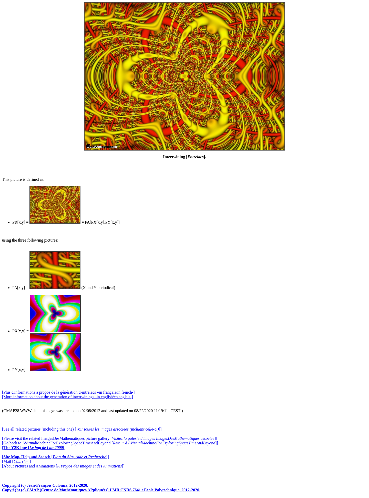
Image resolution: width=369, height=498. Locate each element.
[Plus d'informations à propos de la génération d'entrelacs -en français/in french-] (68, 392)
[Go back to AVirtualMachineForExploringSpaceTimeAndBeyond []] (110, 443)
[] (34, 447)
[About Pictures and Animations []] (63, 466)
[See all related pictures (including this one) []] (81, 429)
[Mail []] (16, 461)
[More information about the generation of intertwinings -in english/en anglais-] (67, 397)
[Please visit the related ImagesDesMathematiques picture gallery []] (109, 438)
